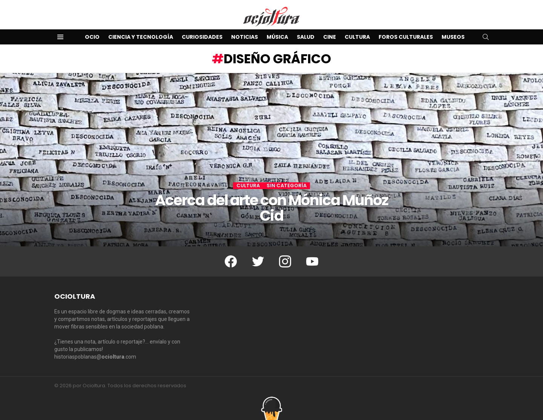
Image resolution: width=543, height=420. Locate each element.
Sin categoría (287, 185)
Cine (329, 37)
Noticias (244, 37)
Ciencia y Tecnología (140, 37)
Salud (305, 37)
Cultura (357, 37)
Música (277, 37)
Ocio (92, 37)
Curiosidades (202, 37)
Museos (453, 37)
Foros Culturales (406, 37)
